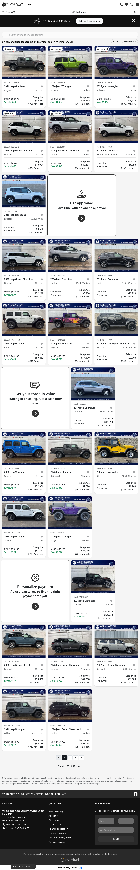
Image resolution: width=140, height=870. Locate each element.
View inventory (56, 811)
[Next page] (81, 757)
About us (53, 815)
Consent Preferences (23, 866)
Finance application (58, 828)
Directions (54, 820)
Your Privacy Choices (70, 867)
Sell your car (55, 824)
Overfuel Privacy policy (60, 837)
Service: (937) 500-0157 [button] (16, 828)
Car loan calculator (58, 833)
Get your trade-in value (89, 21)
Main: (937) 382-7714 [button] (15, 824)
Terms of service (57, 841)
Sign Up (116, 839)
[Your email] (116, 830)
